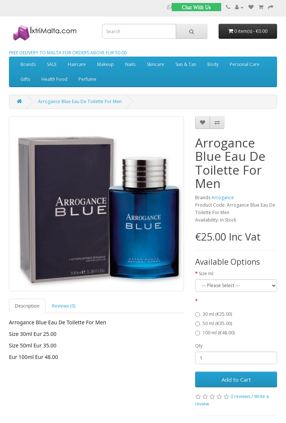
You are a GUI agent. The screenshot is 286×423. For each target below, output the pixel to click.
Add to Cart (236, 379)
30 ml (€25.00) (213, 314)
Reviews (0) (63, 306)
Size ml (206, 273)
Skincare (155, 64)
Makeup (105, 64)
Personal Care (245, 64)
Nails (130, 64)
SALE (52, 64)
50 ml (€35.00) (213, 323)
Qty (199, 346)
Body (213, 64)
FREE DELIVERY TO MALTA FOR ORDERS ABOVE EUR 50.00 (68, 53)
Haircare (77, 64)
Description (27, 306)
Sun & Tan (185, 64)
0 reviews (240, 396)
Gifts (25, 79)
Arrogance (223, 197)
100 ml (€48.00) (215, 333)
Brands (28, 64)
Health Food (54, 79)
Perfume (87, 79)
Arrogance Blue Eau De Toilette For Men (80, 101)
